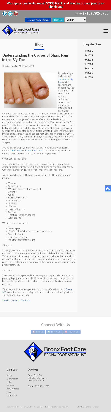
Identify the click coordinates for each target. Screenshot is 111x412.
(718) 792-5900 (96, 13)
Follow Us (55, 331)
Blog (9, 392)
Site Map (80, 407)
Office (9, 382)
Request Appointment (38, 19)
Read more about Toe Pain (15, 300)
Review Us (73, 331)
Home (9, 375)
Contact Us (12, 395)
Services (10, 385)
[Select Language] (75, 19)
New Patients (13, 388)
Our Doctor (12, 378)
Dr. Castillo (16, 150)
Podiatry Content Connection (56, 407)
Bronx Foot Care (33, 150)
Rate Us (58, 19)
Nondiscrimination (92, 407)
